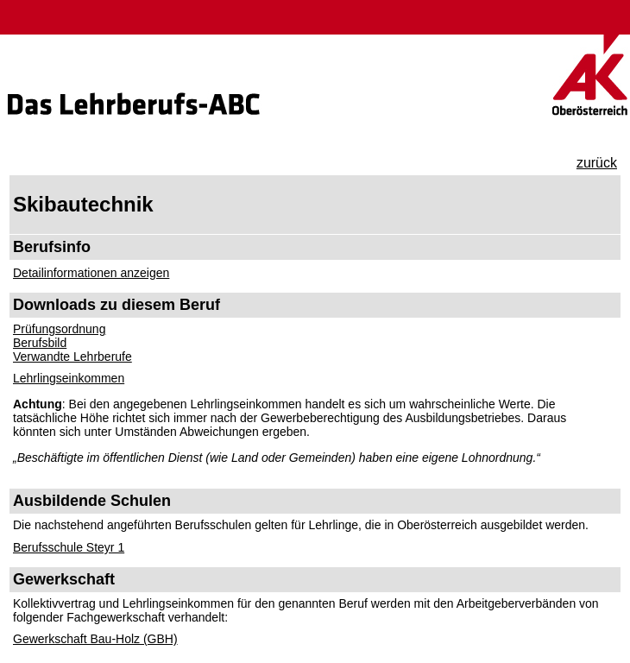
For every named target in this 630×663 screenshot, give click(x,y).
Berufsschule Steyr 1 (68, 547)
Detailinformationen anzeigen (91, 273)
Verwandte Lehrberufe (72, 356)
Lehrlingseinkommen (68, 378)
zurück (596, 162)
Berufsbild (39, 343)
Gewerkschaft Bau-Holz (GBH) (95, 639)
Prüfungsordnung (59, 329)
